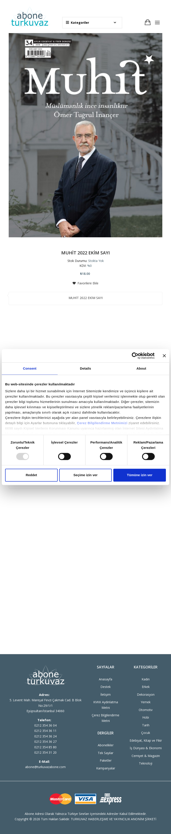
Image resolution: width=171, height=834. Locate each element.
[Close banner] (164, 355)
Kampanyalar (105, 768)
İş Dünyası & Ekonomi (146, 748)
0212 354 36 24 (45, 736)
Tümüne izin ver (139, 475)
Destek (105, 687)
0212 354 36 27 (45, 741)
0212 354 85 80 (45, 747)
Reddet (31, 475)
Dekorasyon (146, 694)
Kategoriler (77, 22)
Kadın (146, 679)
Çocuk (145, 733)
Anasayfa (105, 679)
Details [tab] (85, 368)
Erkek (146, 687)
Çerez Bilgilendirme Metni (105, 718)
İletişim (105, 694)
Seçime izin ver (85, 475)
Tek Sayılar (105, 753)
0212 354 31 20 (45, 752)
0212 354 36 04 (45, 725)
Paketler (106, 760)
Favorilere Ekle (85, 283)
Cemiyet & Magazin (146, 756)
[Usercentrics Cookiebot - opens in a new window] (135, 355)
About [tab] (141, 368)
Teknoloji (145, 763)
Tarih (145, 725)
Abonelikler (106, 745)
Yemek (146, 702)
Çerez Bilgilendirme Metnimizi (102, 423)
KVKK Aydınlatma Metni (105, 705)
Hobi (145, 717)
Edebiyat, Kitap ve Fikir (146, 740)
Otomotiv (146, 710)
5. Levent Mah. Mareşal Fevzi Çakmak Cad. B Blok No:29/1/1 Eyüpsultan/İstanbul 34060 (45, 705)
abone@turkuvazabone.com (45, 767)
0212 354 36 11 (45, 731)
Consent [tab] (30, 368)
